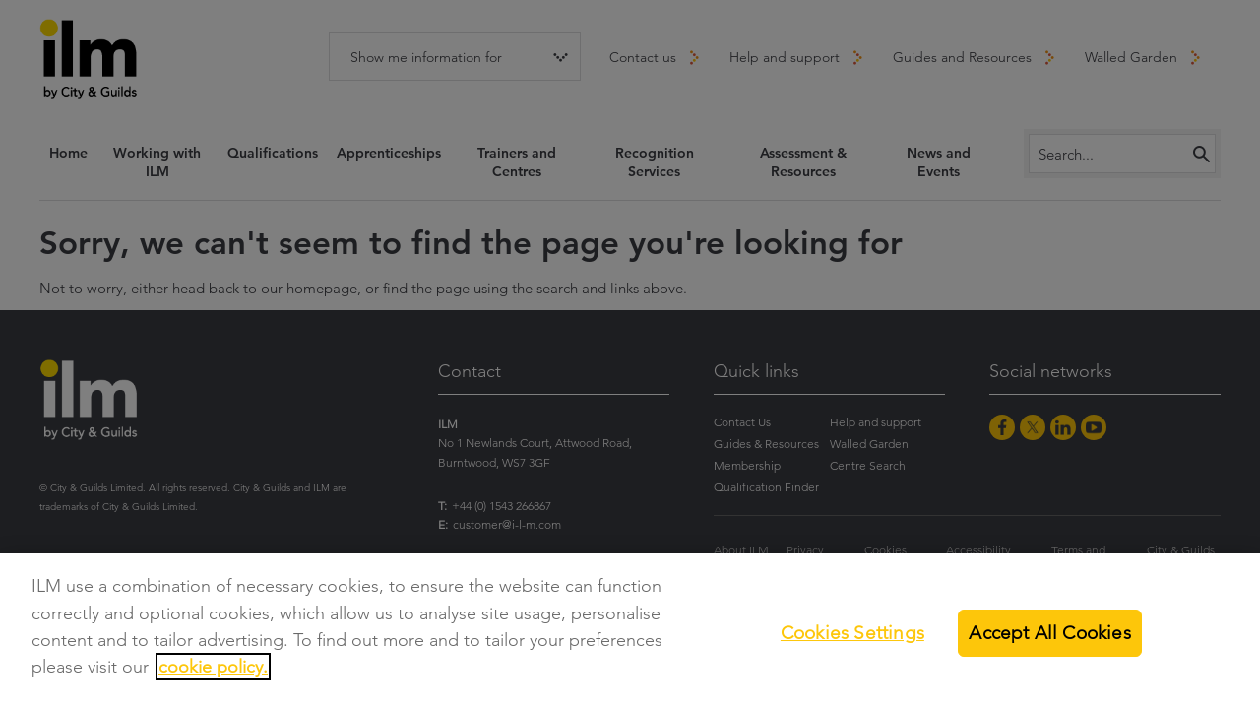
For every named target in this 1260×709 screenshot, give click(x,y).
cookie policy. (213, 666)
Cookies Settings (852, 632)
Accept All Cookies (1049, 632)
